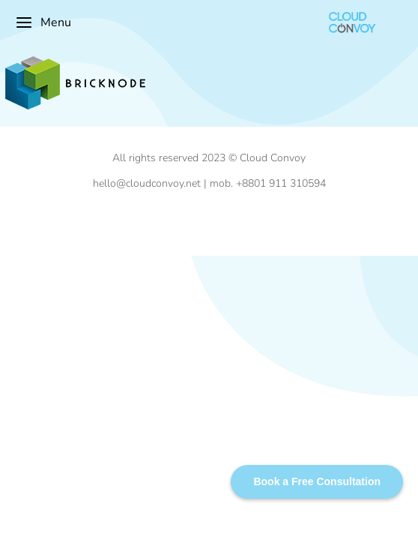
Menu (43, 23)
